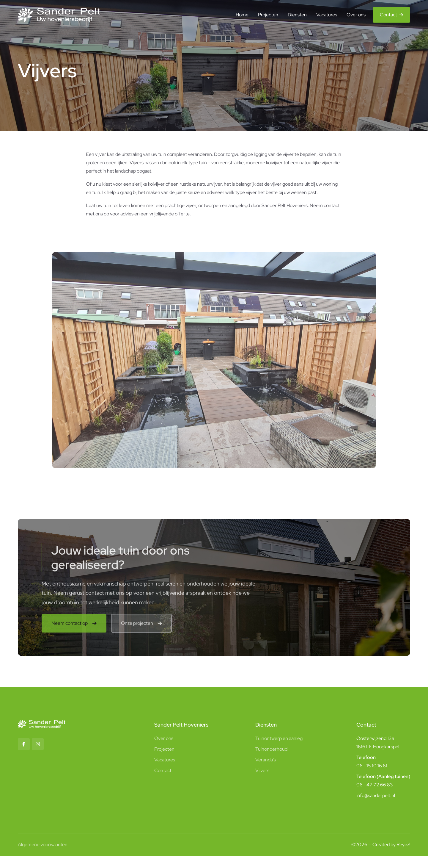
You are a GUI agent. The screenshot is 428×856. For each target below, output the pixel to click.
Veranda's (265, 760)
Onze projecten (137, 625)
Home (242, 15)
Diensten (297, 15)
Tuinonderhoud (271, 749)
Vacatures (326, 15)
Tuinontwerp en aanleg (279, 738)
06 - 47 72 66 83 (374, 785)
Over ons (356, 15)
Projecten (268, 15)
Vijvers (262, 770)
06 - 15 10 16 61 (371, 766)
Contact (388, 15)
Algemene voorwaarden (42, 844)
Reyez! (403, 844)
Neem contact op (69, 625)
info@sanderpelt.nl (375, 795)
